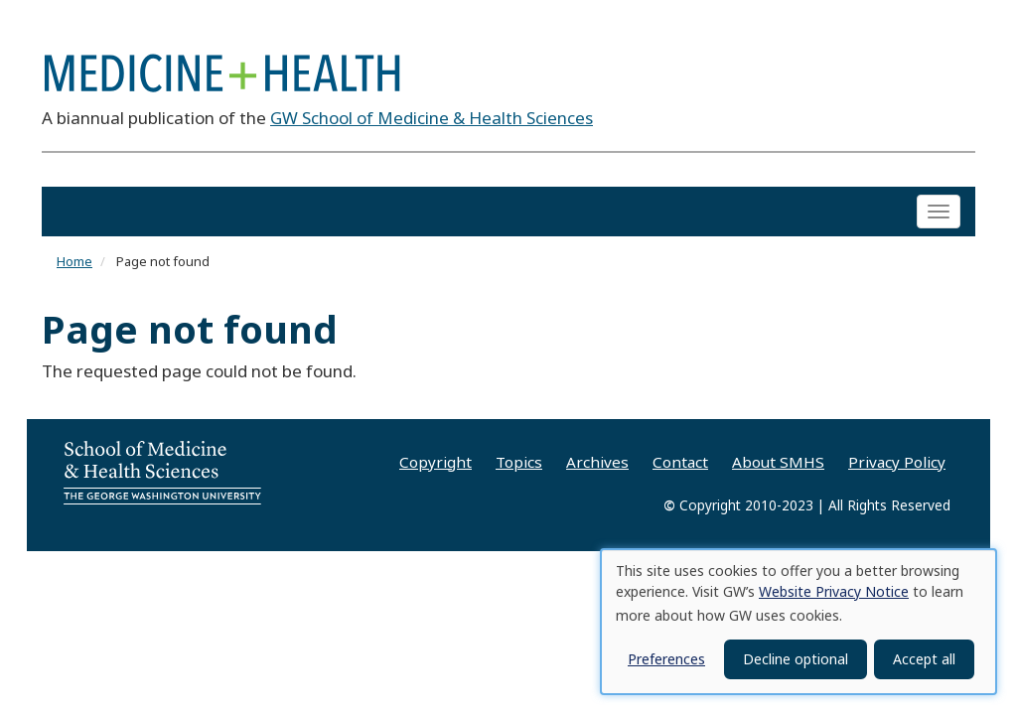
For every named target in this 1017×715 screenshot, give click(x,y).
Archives (597, 462)
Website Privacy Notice (834, 591)
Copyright (435, 462)
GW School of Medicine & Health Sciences (431, 117)
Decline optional (795, 658)
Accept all (924, 658)
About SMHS (778, 462)
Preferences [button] (666, 658)
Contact (680, 462)
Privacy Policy (896, 462)
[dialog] (798, 621)
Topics (519, 462)
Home (74, 262)
